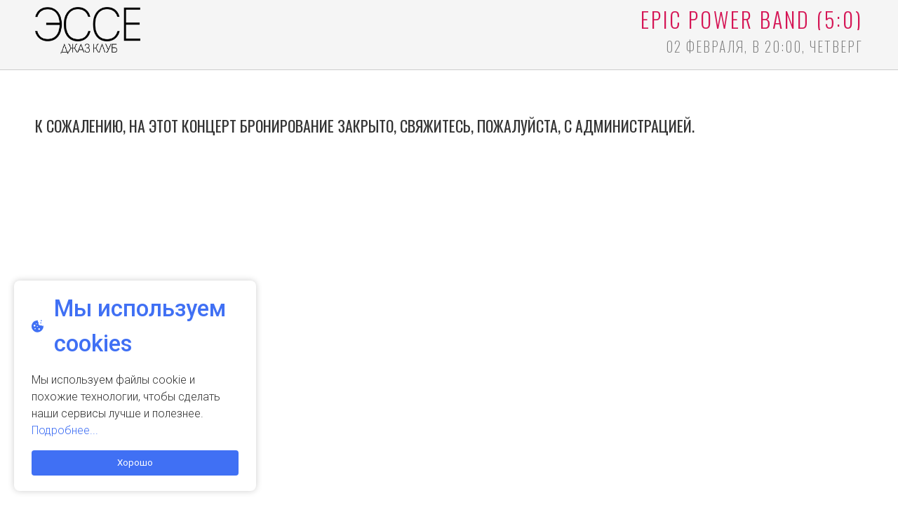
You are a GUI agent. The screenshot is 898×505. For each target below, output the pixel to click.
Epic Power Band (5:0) (752, 19)
